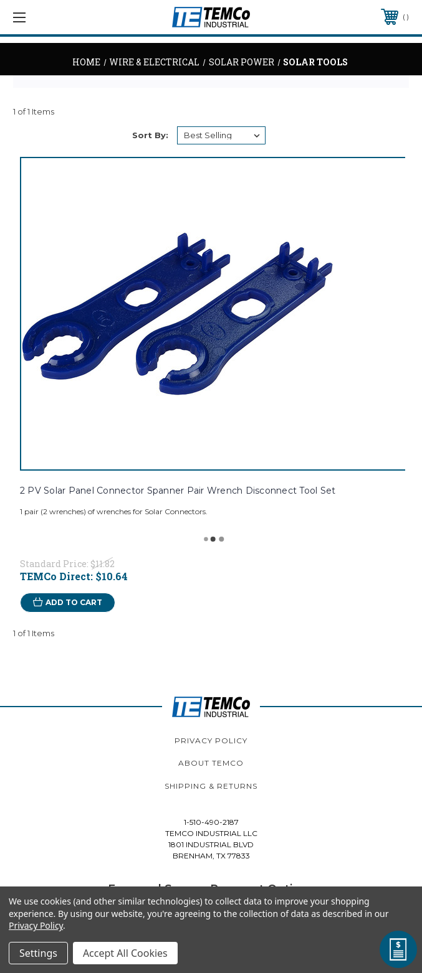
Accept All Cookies (125, 953)
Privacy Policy (211, 740)
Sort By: (150, 135)
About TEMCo (211, 763)
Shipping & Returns (211, 786)
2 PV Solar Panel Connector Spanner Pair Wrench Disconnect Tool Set (178, 490)
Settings (38, 953)
